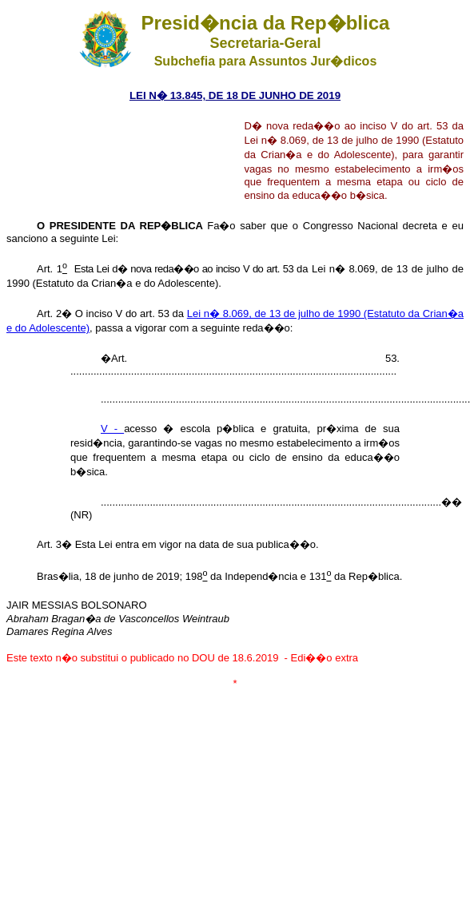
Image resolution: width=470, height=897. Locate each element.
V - (112, 429)
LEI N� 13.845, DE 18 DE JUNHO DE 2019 (235, 95)
